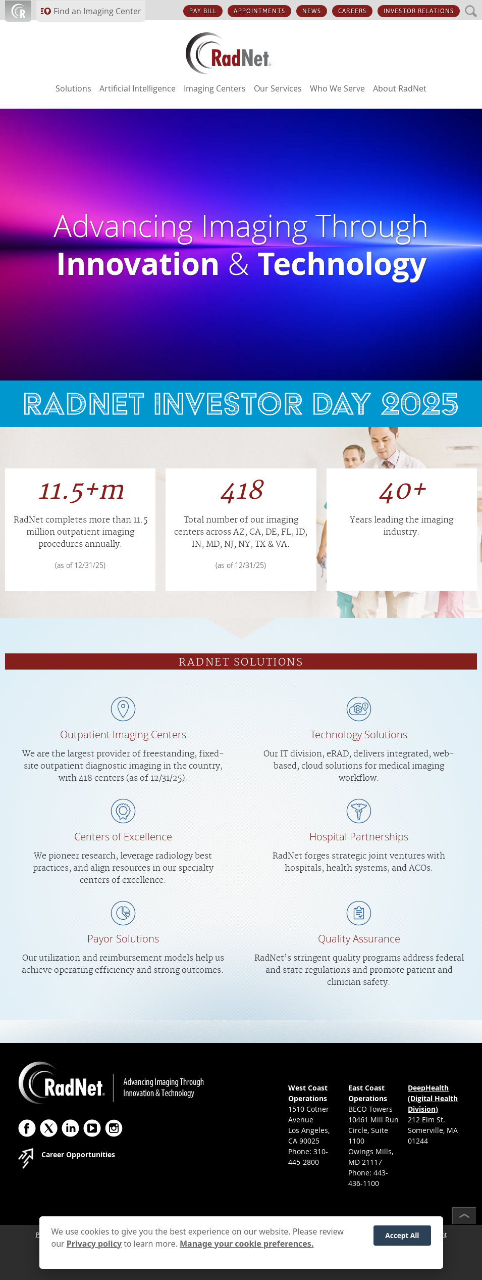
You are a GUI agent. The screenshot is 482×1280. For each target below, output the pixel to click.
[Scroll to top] (464, 1216)
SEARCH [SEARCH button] (471, 5)
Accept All (402, 1242)
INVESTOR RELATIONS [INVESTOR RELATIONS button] (419, 11)
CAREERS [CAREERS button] (352, 11)
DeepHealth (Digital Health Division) (433, 1098)
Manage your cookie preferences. (246, 1249)
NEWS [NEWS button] (311, 11)
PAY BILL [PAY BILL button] (203, 11)
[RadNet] (241, 55)
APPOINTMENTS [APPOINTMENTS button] (259, 11)
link (241, 404)
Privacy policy (94, 1249)
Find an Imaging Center (97, 11)
